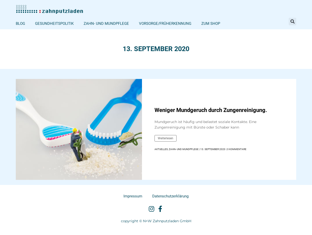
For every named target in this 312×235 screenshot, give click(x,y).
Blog (20, 23)
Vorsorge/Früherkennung (165, 23)
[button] (292, 21)
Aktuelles (161, 149)
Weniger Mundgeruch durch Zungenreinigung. (210, 110)
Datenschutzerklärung (170, 196)
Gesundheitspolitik (54, 23)
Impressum (132, 196)
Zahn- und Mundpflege (106, 23)
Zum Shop (210, 23)
